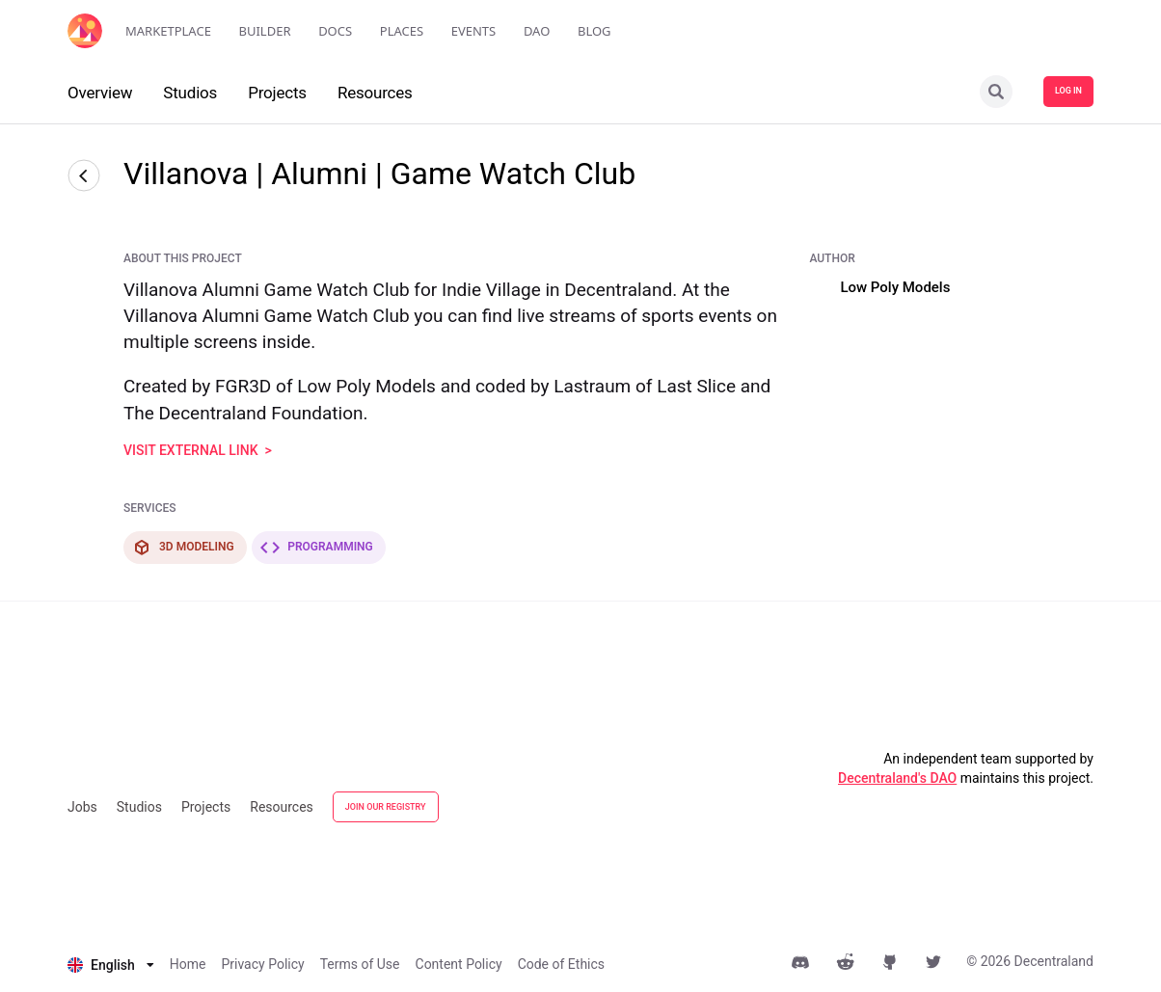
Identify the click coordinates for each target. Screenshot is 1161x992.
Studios (139, 807)
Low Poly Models (895, 287)
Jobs (82, 807)
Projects (205, 807)
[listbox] (111, 965)
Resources (281, 807)
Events (474, 31)
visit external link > (197, 450)
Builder (265, 31)
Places (401, 31)
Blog (594, 31)
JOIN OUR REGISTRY (385, 807)
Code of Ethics (561, 964)
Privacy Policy (262, 964)
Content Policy (459, 964)
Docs (335, 31)
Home (188, 964)
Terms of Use (360, 964)
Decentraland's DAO (897, 778)
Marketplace (168, 31)
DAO (537, 31)
